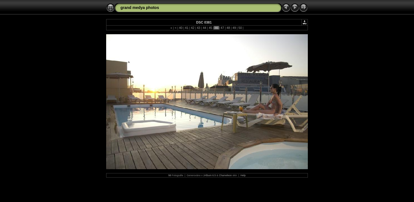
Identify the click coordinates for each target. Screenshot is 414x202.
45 (210, 27)
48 (228, 27)
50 (240, 27)
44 (204, 27)
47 (222, 27)
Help (243, 175)
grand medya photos (139, 7)
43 (198, 27)
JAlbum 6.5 (209, 175)
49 (234, 27)
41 (186, 27)
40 (180, 27)
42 (192, 27)
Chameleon (225, 175)
